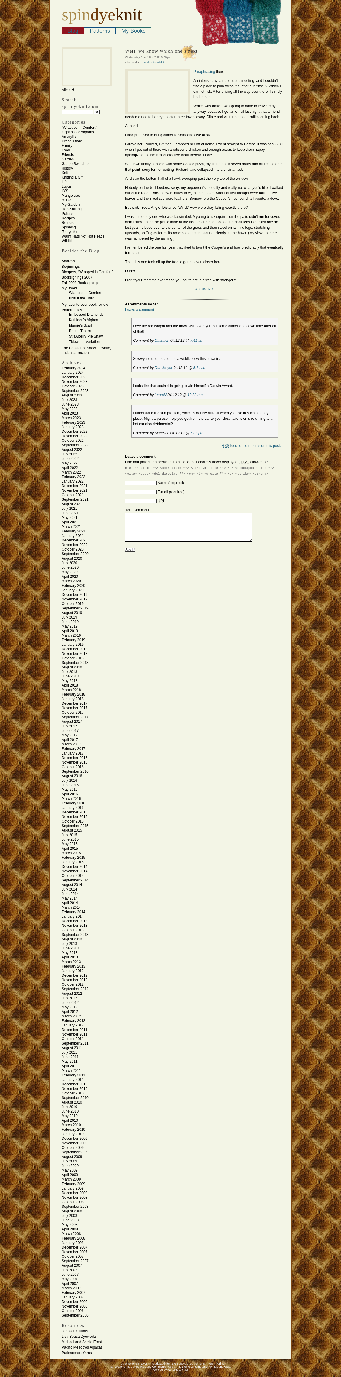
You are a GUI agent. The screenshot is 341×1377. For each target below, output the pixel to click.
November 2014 (74, 871)
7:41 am (196, 340)
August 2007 (72, 1265)
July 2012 (69, 998)
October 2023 (73, 386)
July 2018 (69, 672)
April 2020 (70, 576)
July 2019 (69, 617)
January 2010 (73, 1134)
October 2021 (73, 495)
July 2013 (69, 944)
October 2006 (73, 1311)
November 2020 (74, 545)
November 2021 (74, 490)
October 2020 (73, 549)
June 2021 (70, 513)
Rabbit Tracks (80, 331)
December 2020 (74, 540)
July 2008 (69, 1216)
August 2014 (72, 885)
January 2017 (73, 753)
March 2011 (71, 1070)
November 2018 (74, 653)
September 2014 (75, 880)
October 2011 (73, 1039)
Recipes (68, 218)
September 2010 (75, 1098)
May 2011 (70, 1061)
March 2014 (71, 907)
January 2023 (73, 427)
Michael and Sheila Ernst (82, 1342)
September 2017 (75, 717)
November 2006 (74, 1306)
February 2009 (73, 1184)
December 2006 (74, 1302)
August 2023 (72, 395)
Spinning (69, 227)
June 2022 (70, 459)
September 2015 (75, 826)
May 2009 (70, 1170)
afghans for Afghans (78, 132)
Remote (68, 223)
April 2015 (70, 848)
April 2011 (70, 1066)
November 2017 (74, 708)
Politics (67, 214)
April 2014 (70, 903)
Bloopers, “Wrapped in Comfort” (87, 272)
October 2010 (73, 1093)
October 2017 (73, 712)
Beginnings (71, 266)
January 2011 (73, 1080)
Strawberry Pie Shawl (86, 336)
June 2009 (70, 1166)
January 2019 (73, 644)
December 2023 (74, 377)
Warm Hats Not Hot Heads (83, 236)
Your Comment (137, 510)
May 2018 (70, 681)
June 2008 (70, 1220)
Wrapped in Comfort (85, 293)
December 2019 (74, 595)
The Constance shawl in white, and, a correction (86, 350)
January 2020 (73, 590)
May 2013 (70, 953)
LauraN (161, 395)
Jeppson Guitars (75, 1331)
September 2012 (75, 989)
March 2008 (71, 1234)
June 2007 (70, 1274)
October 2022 (73, 440)
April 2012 (70, 1012)
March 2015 (71, 853)
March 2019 (71, 635)
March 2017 (71, 744)
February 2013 (73, 966)
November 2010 (74, 1089)
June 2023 (70, 404)
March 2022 (71, 472)
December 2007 (74, 1247)
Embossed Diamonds (86, 314)
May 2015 (70, 844)
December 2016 (74, 758)
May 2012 (70, 1007)
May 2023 (70, 409)
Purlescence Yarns (77, 1353)
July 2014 (69, 889)
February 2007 (73, 1293)
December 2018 (74, 649)
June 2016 (70, 785)
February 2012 (73, 1021)
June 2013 (70, 948)
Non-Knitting (72, 209)
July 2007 (69, 1270)
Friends (68, 155)
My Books (133, 31)
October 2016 (73, 767)
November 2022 (74, 436)
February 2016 (73, 803)
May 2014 (70, 898)
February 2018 (73, 694)
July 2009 (69, 1161)
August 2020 (72, 558)
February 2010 (73, 1129)
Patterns (100, 31)
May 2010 (70, 1116)
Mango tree (71, 195)
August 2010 (72, 1102)
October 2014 (73, 876)
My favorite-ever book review (85, 304)
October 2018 (73, 658)
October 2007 (73, 1256)
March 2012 (71, 1016)
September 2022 (75, 445)
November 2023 (74, 382)
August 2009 (72, 1157)
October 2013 (73, 930)
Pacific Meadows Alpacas (82, 1347)
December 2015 (74, 812)
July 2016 (69, 780)
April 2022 (70, 468)
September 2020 (75, 554)
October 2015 (73, 821)
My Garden (71, 204)
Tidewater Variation (84, 342)
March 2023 (71, 418)
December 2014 (74, 867)
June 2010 (70, 1111)
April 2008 (70, 1229)
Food (66, 150)
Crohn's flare (72, 141)
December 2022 (74, 431)
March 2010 (71, 1125)
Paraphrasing (204, 71)
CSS (227, 1366)
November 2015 (74, 817)
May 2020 (70, 572)
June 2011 (70, 1057)
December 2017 (74, 703)
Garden (68, 159)
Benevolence (185, 1363)
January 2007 (73, 1297)
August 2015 (72, 830)
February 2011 (73, 1075)
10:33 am (195, 395)
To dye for (70, 232)
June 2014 (70, 894)
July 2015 (69, 835)
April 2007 (70, 1284)
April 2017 (70, 740)
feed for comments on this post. (251, 446)
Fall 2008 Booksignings (80, 283)
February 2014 (73, 912)
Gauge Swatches (75, 164)
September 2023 (75, 391)
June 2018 (70, 676)
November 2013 (74, 925)
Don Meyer (164, 368)
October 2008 (73, 1202)
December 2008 (74, 1193)
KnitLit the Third (81, 298)
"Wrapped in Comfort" (79, 127)
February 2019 (73, 640)
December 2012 (74, 975)
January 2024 (73, 372)
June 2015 (70, 839)
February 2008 (73, 1238)
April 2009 (70, 1175)
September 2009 (75, 1152)
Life (64, 182)
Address (68, 261)
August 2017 (72, 721)
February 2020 (73, 585)
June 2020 (70, 567)
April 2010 (70, 1120)
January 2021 (73, 536)
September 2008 (75, 1206)
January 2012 (73, 1025)
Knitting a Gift (72, 177)
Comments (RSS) (163, 1366)
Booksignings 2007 (77, 277)
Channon (162, 340)
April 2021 (70, 522)
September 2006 (75, 1315)
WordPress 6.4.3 (177, 1369)
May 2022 (70, 463)
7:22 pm (196, 433)
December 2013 (74, 921)
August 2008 (72, 1211)
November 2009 (74, 1143)
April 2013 (70, 957)
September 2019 (75, 608)
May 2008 (70, 1225)
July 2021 (69, 508)
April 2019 (70, 631)
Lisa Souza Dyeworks (79, 1336)
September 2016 (75, 771)
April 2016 (70, 794)
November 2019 (74, 599)
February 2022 (73, 477)
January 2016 (73, 808)
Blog (72, 31)
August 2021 (72, 504)
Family (67, 146)
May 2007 (70, 1279)
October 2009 (73, 1148)
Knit (65, 173)
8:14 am (199, 368)
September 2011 (75, 1043)
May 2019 (70, 626)
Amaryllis (69, 136)
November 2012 (74, 980)
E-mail (163, 492)
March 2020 (71, 581)
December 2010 (74, 1084)
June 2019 (70, 622)
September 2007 (75, 1261)
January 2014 (73, 916)
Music (66, 200)
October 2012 (73, 984)
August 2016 (72, 776)
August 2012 (72, 993)
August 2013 (72, 939)
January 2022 (73, 481)
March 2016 (71, 799)
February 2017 (73, 749)
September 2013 (75, 935)
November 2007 (74, 1252)
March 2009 (71, 1179)
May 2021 (70, 518)
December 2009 (74, 1138)
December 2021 (74, 486)
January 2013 (73, 971)
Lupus (67, 186)
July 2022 (69, 454)
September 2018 (75, 663)
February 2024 (73, 368)
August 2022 (72, 450)
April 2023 (70, 413)
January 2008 (73, 1243)
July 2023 (69, 400)
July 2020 (69, 563)
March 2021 (71, 527)
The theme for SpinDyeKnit (134, 1363)
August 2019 (72, 613)
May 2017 (70, 735)
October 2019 (73, 604)
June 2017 (70, 731)
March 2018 (71, 690)
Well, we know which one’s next (161, 51)
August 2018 (72, 667)
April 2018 (70, 685)
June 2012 (70, 1002)
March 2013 (71, 962)
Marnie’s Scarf (80, 325)
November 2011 (74, 1034)
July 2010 (69, 1107)
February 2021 (73, 531)
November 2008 (74, 1197)
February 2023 (73, 422)
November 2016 (74, 762)
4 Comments (205, 289)
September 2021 (75, 499)
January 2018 (73, 699)
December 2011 (74, 1030)
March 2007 (71, 1288)
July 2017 (69, 726)
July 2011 (69, 1052)
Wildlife (67, 241)
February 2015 (73, 857)
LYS (65, 191)
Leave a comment (139, 310)
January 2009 (73, 1188)
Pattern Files (72, 310)
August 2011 (72, 1048)
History (67, 168)
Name (162, 483)
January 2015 (73, 862)
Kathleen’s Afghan (83, 320)
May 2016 (70, 789)
